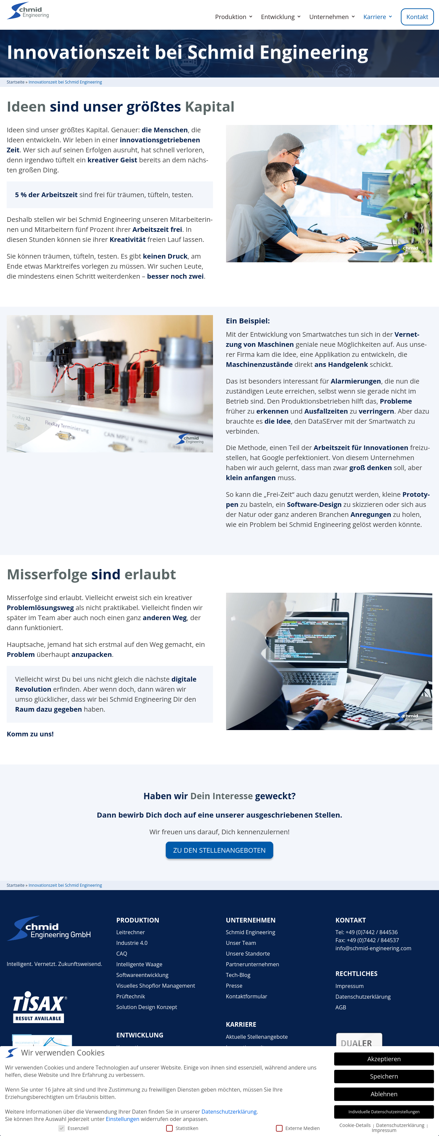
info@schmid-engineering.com (374, 948)
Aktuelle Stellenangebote (257, 1036)
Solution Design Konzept (146, 1007)
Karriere (374, 17)
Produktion (230, 17)
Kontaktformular (247, 996)
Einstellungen (122, 1119)
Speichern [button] (384, 1076)
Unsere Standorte (248, 953)
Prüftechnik (130, 996)
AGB (341, 1007)
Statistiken (182, 1128)
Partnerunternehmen (252, 964)
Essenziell (73, 1128)
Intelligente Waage (139, 964)
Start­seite (15, 82)
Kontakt (417, 17)
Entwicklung (278, 17)
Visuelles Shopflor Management (155, 985)
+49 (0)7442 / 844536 (372, 932)
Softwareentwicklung (142, 975)
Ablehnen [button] (384, 1094)
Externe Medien (298, 1128)
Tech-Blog (238, 975)
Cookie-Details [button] (355, 1125)
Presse (234, 985)
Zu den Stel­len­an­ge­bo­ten (219, 850)
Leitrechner (130, 932)
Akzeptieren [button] (384, 1059)
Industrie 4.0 (131, 943)
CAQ (121, 953)
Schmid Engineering (250, 932)
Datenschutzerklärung (363, 996)
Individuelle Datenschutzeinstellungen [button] (384, 1112)
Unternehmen (329, 17)
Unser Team (241, 943)
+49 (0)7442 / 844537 (373, 940)
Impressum (350, 986)
